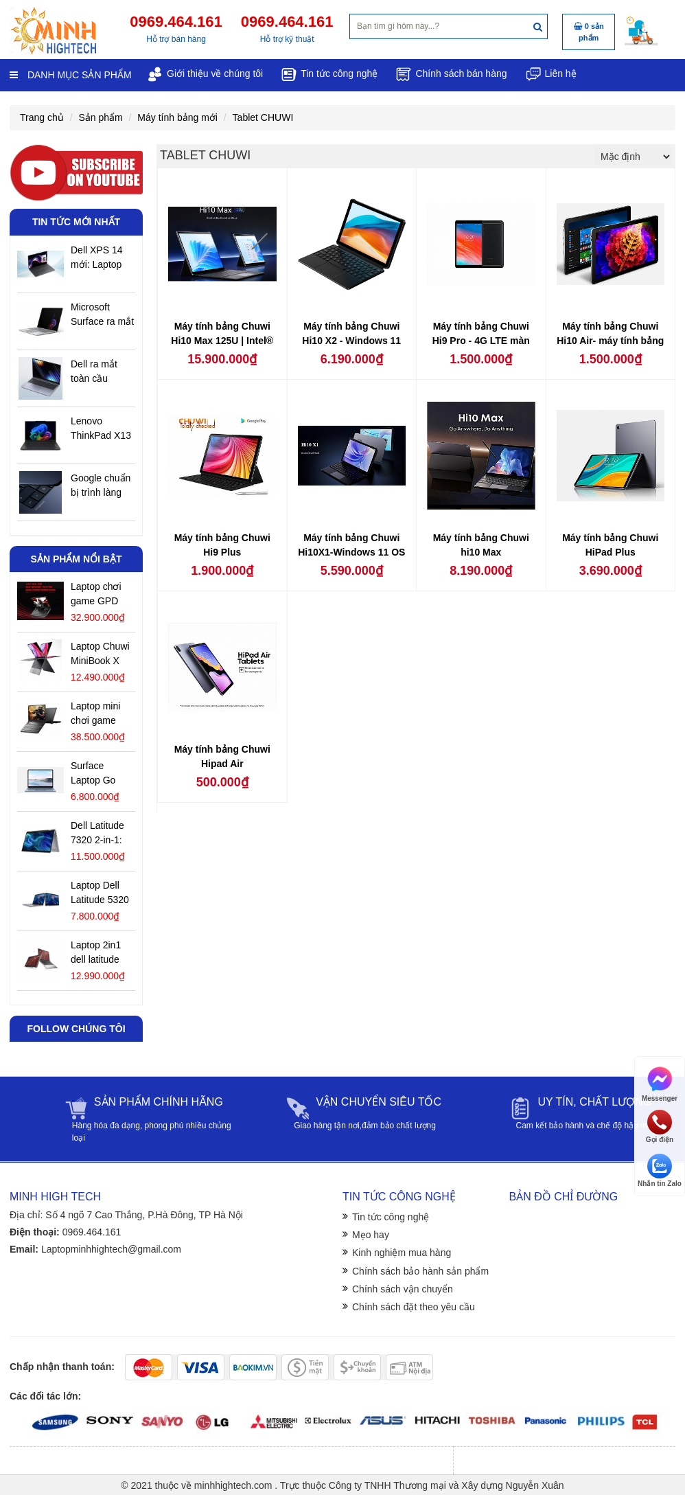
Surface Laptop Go (93, 773)
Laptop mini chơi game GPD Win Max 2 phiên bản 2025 (101, 714)
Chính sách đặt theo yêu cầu (413, 1306)
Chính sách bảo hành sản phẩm (420, 1271)
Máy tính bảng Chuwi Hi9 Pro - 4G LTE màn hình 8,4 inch (481, 341)
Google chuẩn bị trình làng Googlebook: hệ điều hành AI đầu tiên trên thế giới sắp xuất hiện (100, 486)
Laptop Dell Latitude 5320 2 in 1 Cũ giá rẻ (100, 893)
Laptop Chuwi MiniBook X (100, 653)
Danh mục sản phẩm (71, 74)
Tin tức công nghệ (390, 1216)
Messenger (659, 1083)
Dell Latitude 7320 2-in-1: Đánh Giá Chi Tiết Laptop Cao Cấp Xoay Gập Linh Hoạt (102, 833)
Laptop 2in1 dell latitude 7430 (96, 953)
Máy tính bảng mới (177, 117)
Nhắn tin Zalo (660, 1170)
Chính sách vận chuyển (402, 1288)
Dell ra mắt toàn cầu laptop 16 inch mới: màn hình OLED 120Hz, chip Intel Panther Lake (101, 372)
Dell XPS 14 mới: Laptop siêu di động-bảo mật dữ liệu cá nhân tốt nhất (98, 258)
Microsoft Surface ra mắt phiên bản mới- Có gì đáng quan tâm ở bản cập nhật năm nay (103, 315)
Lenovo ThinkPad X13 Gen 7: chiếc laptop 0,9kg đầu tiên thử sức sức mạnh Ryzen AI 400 (101, 429)
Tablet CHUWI (263, 117)
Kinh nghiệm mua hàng (401, 1252)
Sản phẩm (100, 117)
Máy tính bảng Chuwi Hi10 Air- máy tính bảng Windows (610, 341)
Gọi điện (659, 1126)
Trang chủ (42, 117)
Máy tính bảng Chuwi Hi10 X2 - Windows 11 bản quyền (351, 341)
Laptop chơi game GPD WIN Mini (96, 594)
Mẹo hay (370, 1234)
